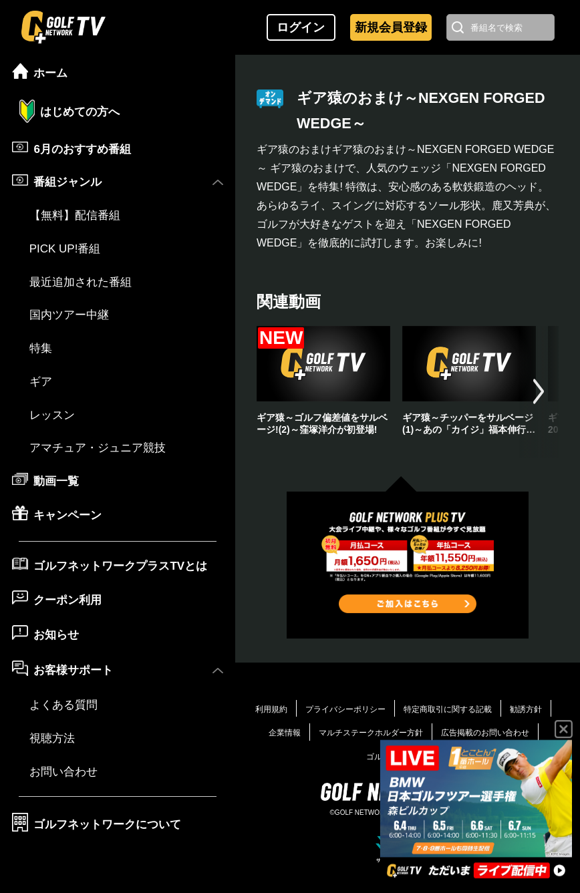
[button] (539, 392)
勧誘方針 (526, 709)
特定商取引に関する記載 (448, 709)
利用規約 (271, 709)
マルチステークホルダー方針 (371, 732)
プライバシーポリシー (345, 709)
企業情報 (285, 732)
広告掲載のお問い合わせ (485, 732)
